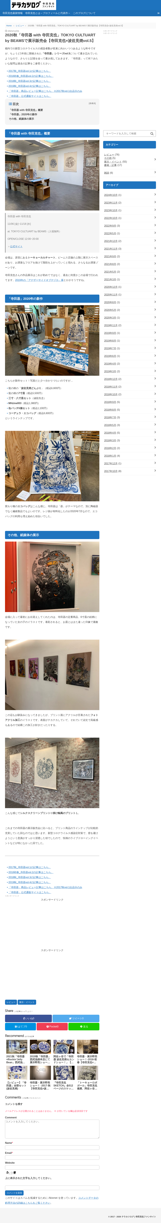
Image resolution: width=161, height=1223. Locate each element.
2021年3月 (110, 279)
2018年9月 (110, 402)
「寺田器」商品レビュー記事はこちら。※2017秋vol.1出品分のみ (45, 91)
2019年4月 (110, 363)
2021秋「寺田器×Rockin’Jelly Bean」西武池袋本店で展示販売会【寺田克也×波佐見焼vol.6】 (16, 1059)
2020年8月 (110, 302)
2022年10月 (110, 218)
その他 (108, 158)
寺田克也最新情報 (13, 13)
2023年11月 (110, 202)
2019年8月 (110, 340)
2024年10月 (110, 195)
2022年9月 (110, 225)
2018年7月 (110, 417)
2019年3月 (110, 371)
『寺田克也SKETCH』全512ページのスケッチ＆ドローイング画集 (63, 1085)
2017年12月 (110, 463)
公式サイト (16, 246)
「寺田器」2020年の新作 (23, 114)
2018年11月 (110, 386)
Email (9, 1153)
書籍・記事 (110, 165)
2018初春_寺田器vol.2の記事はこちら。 (30, 76)
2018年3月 (110, 440)
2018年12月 (110, 379)
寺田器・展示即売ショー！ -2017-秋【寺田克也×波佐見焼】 (40, 1085)
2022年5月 (110, 233)
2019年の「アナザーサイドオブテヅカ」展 (39, 280)
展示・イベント (27, 1002)
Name (9, 1143)
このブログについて (84, 13)
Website (10, 1162)
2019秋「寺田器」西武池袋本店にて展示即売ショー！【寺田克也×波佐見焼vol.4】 (40, 1059)
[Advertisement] (52, 924)
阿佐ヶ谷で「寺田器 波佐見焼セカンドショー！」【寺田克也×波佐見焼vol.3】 (63, 1059)
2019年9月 (110, 333)
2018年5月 (110, 425)
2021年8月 (110, 264)
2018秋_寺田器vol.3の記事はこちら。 (29, 81)
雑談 (106, 172)
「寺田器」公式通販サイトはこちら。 (29, 96)
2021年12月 (110, 241)
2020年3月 (110, 317)
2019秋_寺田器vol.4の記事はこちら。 (29, 86)
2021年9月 (110, 256)
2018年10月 (110, 394)
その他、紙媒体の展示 (21, 118)
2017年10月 (110, 471)
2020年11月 (110, 294)
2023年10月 (110, 210)
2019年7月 (110, 348)
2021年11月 (110, 248)
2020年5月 (110, 310)
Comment (11, 1117)
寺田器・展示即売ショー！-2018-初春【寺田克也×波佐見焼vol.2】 (87, 1059)
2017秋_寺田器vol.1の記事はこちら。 (29, 71)
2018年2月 (110, 448)
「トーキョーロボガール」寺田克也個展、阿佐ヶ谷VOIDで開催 (87, 1085)
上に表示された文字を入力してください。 (29, 1178)
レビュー (11, 1002)
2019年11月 (110, 325)
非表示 (92, 103)
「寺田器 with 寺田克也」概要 (26, 110)
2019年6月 (110, 356)
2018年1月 (110, 455)
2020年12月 (110, 287)
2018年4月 (110, 432)
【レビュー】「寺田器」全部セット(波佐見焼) (16, 1085)
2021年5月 (110, 271)
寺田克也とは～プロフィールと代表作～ (47, 13)
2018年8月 (110, 409)
